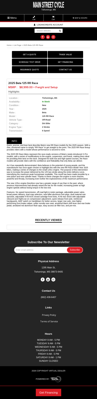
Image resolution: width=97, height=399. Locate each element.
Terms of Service (49, 321)
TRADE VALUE (65, 54)
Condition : (14, 105)
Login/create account (48, 24)
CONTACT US (65, 69)
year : (12, 109)
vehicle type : (16, 120)
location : (14, 98)
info (14, 141)
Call (33, 18)
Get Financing (48, 392)
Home (9, 45)
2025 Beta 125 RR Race (33, 45)
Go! (59, 31)
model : (12, 116)
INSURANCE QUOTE (29, 69)
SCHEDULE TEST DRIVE (29, 62)
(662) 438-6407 (48, 297)
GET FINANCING (65, 62)
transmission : (16, 131)
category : (14, 123)
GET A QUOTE (29, 54)
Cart (53, 18)
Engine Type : (16, 127)
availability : (15, 101)
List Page (17, 45)
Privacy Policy (49, 315)
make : (12, 112)
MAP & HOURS (80, 18)
